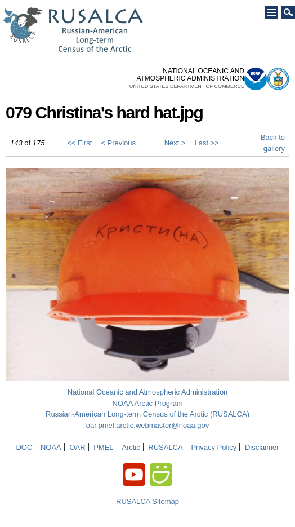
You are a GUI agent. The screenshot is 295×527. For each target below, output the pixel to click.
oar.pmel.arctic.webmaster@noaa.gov (147, 425)
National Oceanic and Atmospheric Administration (148, 392)
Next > (175, 143)
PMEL (103, 447)
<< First (79, 143)
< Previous (118, 143)
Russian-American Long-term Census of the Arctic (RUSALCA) (147, 414)
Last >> (207, 143)
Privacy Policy (213, 447)
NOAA (51, 447)
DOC (24, 447)
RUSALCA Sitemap (147, 501)
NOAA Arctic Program (148, 403)
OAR (77, 447)
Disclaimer (262, 447)
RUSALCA (165, 447)
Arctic (131, 447)
